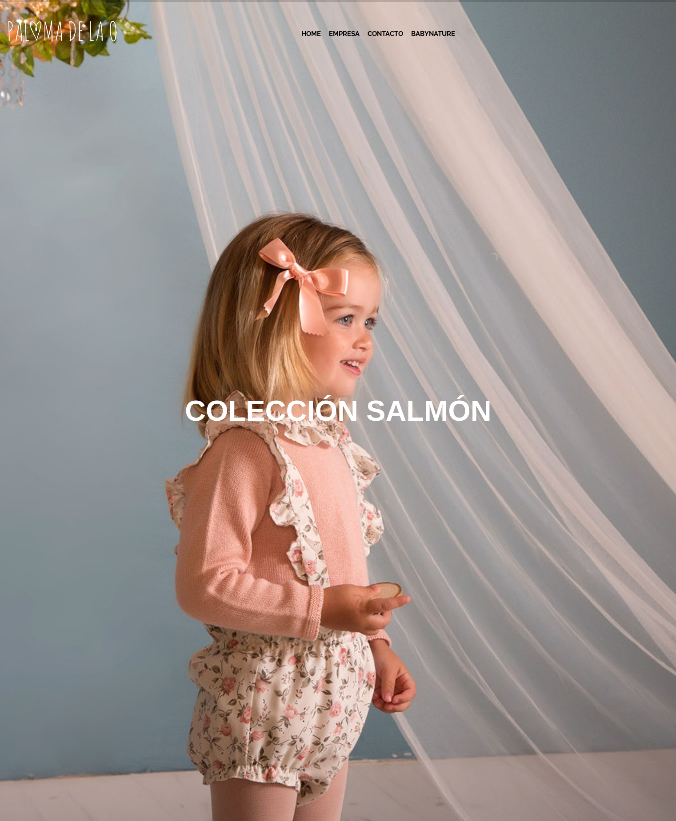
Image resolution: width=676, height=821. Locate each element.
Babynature (433, 34)
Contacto (385, 34)
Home (311, 34)
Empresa (344, 34)
